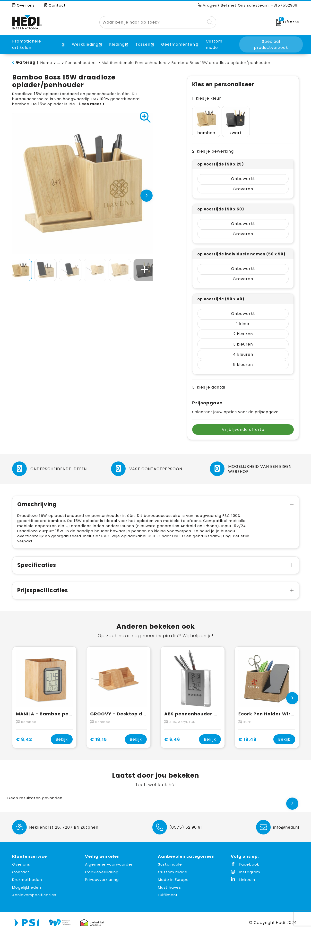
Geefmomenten (178, 44)
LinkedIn (243, 875)
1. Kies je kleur (206, 98)
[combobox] (152, 22)
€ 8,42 (24, 735)
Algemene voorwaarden (109, 860)
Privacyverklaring (102, 875)
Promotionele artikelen (26, 44)
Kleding (117, 44)
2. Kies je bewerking (213, 147)
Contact (55, 5)
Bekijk (62, 735)
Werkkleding (85, 44)
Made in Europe (173, 875)
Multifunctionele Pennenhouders (134, 62)
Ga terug (25, 62)
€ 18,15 (98, 735)
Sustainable (170, 860)
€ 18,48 (247, 735)
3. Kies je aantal (208, 383)
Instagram (245, 867)
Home (46, 62)
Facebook (245, 860)
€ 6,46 (172, 735)
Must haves (169, 883)
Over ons (23, 5)
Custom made (172, 867)
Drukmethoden (27, 875)
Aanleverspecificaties (34, 891)
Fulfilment (168, 891)
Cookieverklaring (102, 867)
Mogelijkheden (26, 883)
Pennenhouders (81, 62)
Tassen (142, 44)
